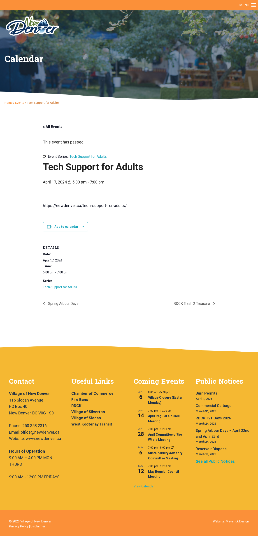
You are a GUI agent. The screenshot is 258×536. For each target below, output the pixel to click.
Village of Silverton (88, 411)
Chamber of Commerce (92, 393)
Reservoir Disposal (212, 449)
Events (19, 102)
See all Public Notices (215, 461)
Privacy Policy (18, 526)
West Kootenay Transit (91, 424)
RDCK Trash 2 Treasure (192, 303)
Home (8, 102)
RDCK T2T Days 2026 (213, 418)
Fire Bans (79, 399)
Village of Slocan (86, 418)
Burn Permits (206, 393)
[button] (244, 5)
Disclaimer (37, 526)
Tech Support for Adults (60, 287)
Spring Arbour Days (63, 303)
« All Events (53, 127)
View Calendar (144, 486)
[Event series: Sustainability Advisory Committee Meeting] (172, 447)
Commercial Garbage (213, 406)
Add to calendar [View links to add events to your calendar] (66, 226)
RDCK (76, 405)
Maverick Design (237, 521)
